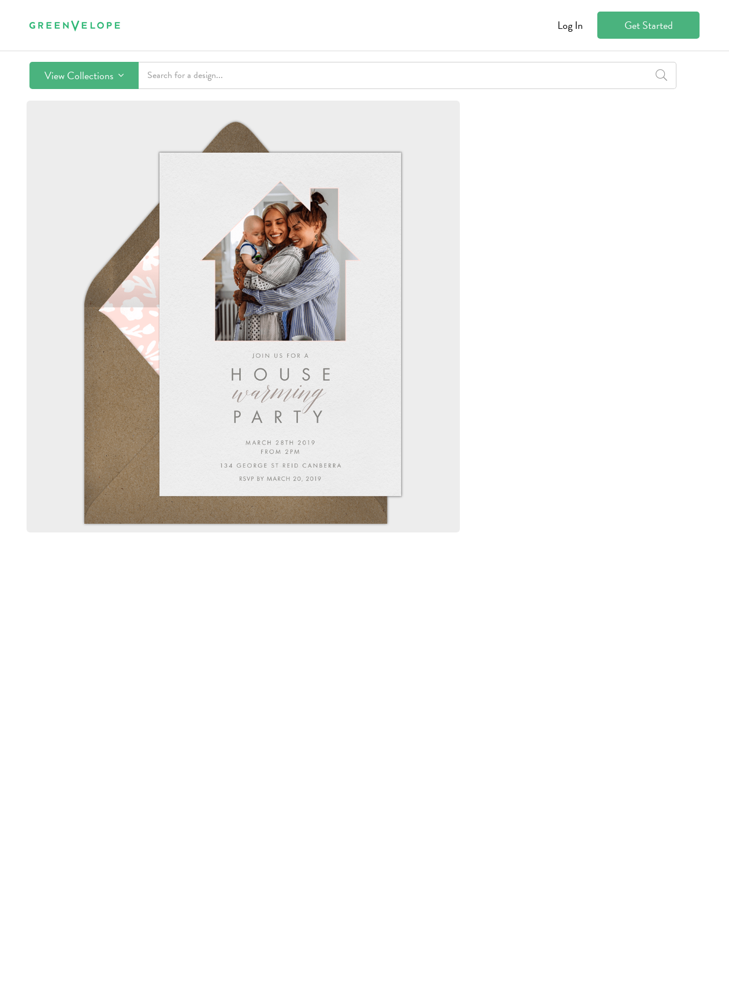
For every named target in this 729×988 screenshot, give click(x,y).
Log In (570, 25)
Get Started (648, 25)
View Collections (84, 75)
